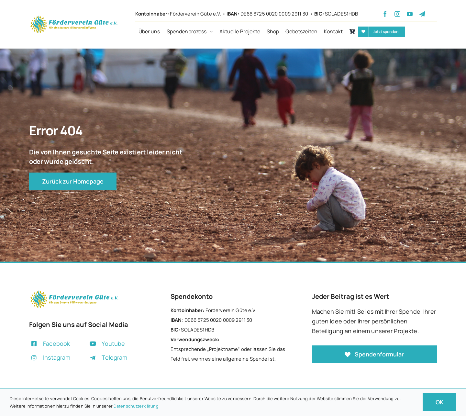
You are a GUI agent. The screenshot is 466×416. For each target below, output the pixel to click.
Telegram (114, 357)
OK (439, 402)
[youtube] (410, 14)
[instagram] (397, 14)
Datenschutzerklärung (136, 406)
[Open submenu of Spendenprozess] (213, 31)
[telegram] (422, 14)
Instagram (56, 357)
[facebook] (385, 14)
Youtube (113, 343)
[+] (74, 17)
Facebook (56, 343)
